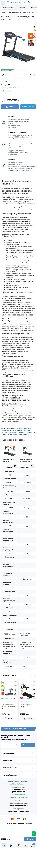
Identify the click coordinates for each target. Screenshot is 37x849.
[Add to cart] (14, 466)
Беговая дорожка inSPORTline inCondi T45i (8, 706)
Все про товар (8, 7)
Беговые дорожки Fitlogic (19, 434)
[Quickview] (15, 685)
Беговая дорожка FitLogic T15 (8, 460)
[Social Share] (34, 74)
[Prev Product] (25, 74)
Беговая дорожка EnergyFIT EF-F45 (26, 705)
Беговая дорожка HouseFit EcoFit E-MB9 (26, 461)
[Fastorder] (15, 690)
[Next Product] (30, 74)
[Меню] (8, 3)
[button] (31, 675)
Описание (21, 7)
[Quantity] (3, 100)
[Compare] (2, 74)
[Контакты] (29, 3)
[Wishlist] (7, 74)
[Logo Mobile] (18, 2)
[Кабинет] (34, 3)
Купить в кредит (28, 106)
